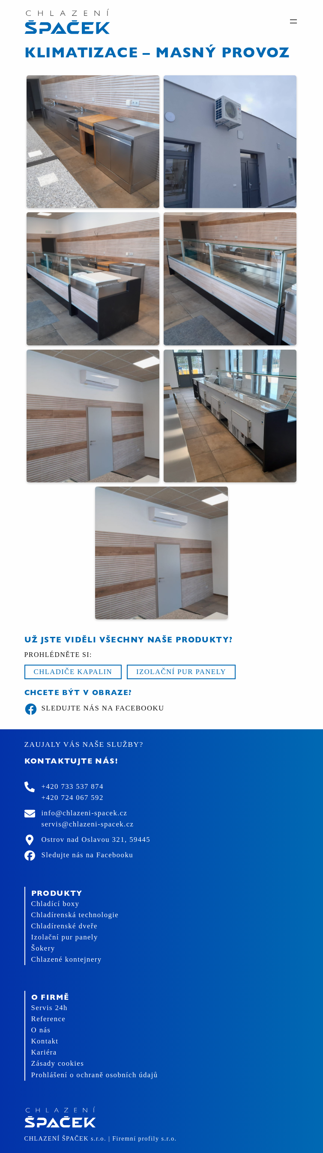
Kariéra (44, 1052)
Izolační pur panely (181, 672)
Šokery (43, 948)
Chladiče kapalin (73, 672)
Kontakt (45, 1041)
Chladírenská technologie (75, 915)
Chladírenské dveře (64, 926)
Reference (48, 1019)
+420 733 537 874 (73, 786)
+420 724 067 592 (73, 797)
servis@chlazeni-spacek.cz (88, 824)
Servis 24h (49, 1008)
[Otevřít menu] (293, 21)
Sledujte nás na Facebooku (94, 709)
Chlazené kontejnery (66, 959)
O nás (41, 1030)
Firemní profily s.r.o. (144, 1138)
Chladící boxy (55, 904)
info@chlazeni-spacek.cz (85, 813)
